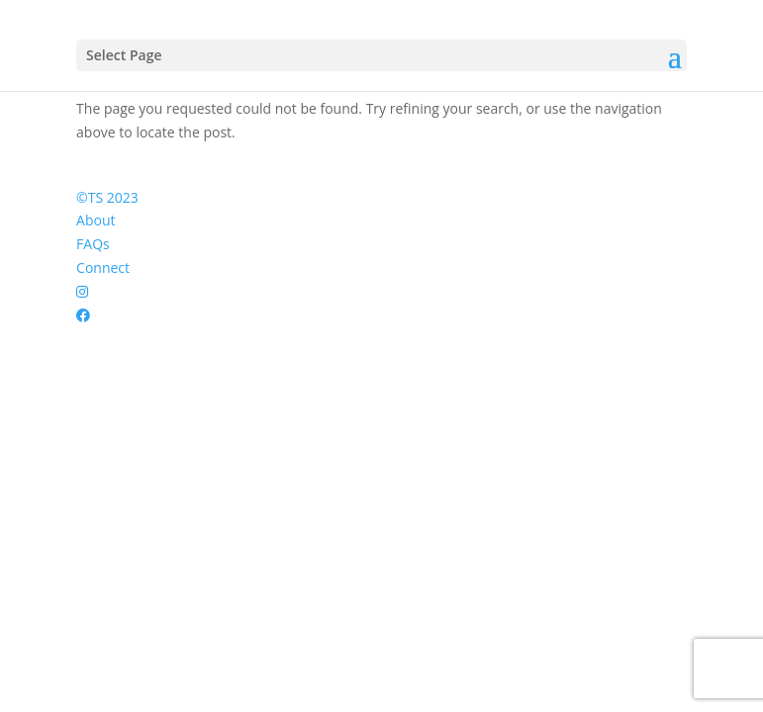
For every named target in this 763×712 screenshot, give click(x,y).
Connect (103, 267)
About (95, 220)
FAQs (93, 243)
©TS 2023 (107, 197)
